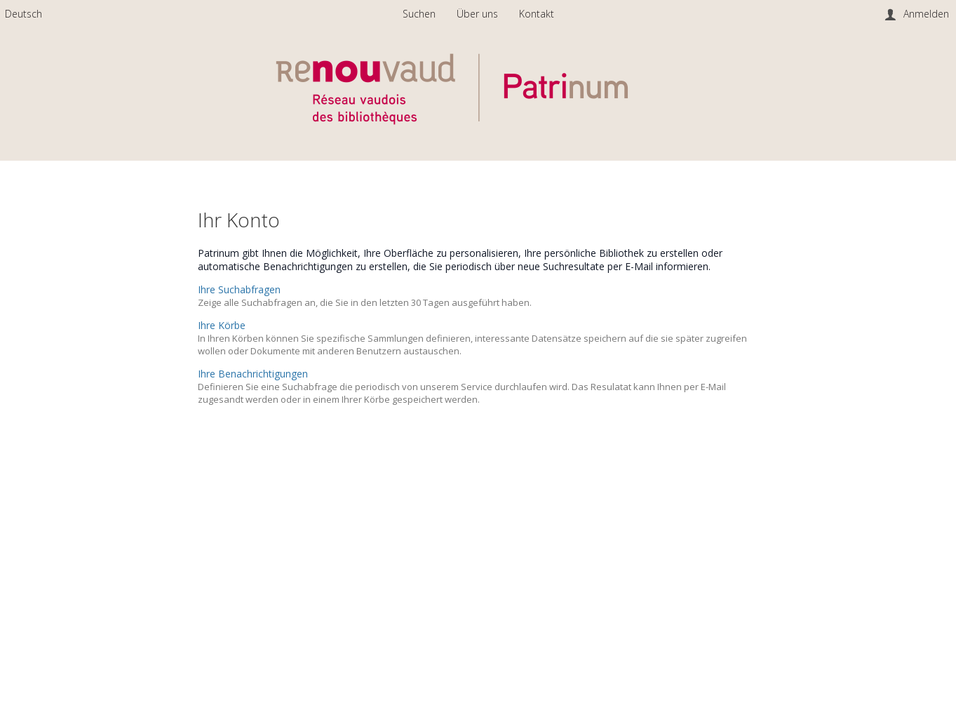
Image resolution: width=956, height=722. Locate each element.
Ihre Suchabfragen (239, 289)
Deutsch (23, 13)
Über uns (479, 13)
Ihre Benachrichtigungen (253, 373)
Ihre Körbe (221, 325)
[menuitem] (23, 13)
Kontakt (536, 13)
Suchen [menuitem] (419, 13)
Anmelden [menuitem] (926, 13)
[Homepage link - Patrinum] (478, 138)
